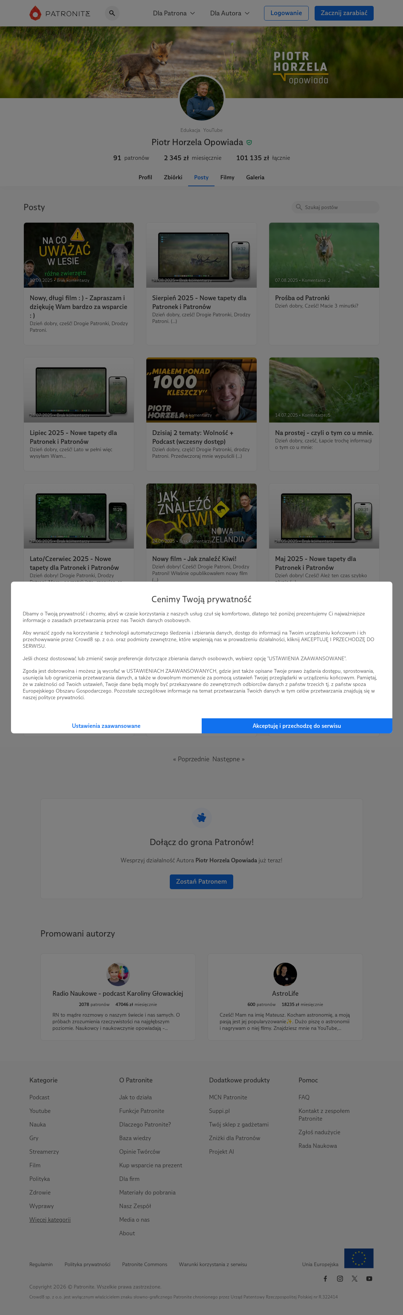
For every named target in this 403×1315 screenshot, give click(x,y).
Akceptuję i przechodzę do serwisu (297, 726)
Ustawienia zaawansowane (106, 726)
